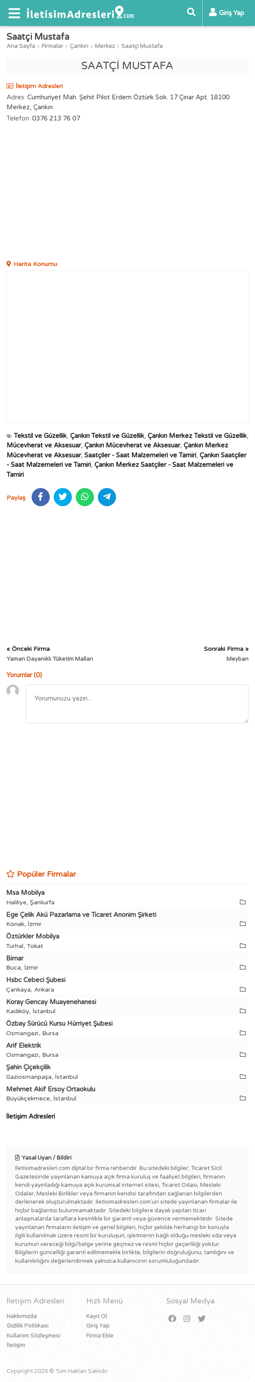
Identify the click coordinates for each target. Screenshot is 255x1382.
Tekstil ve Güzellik (40, 436)
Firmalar (52, 46)
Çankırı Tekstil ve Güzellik (107, 436)
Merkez (105, 46)
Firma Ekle (99, 1335)
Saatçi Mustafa (142, 46)
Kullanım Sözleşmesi (33, 1335)
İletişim (15, 1345)
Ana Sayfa (20, 46)
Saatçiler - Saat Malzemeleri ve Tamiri (140, 455)
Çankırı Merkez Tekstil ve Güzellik (197, 436)
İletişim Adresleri (30, 1116)
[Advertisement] (127, 192)
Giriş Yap (98, 1325)
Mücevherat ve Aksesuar (43, 445)
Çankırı (79, 46)
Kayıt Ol (96, 1316)
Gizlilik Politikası (27, 1325)
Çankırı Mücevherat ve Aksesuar (132, 445)
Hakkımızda (21, 1316)
